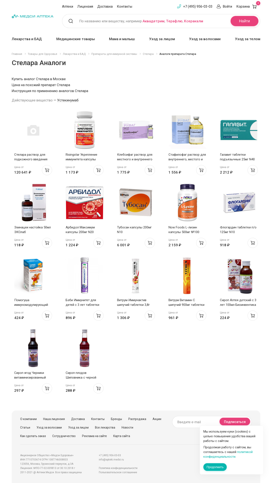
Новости (127, 427)
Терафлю (174, 21)
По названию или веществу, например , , (141, 21)
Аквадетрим (153, 21)
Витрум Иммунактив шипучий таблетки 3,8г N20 (133, 304)
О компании (28, 419)
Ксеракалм (193, 21)
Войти (227, 6)
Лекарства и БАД (27, 39)
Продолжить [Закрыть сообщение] (215, 467)
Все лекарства (105, 427)
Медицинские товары (75, 39)
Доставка (105, 6)
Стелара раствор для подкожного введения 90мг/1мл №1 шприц (30, 159)
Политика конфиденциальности (118, 468)
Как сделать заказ (33, 436)
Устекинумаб (68, 100)
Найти (244, 21)
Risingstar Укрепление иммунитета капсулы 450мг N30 (81, 159)
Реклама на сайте (94, 436)
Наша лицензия (54, 419)
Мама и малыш (122, 39)
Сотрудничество (64, 436)
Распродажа (137, 419)
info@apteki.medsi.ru (111, 459)
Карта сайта (121, 436)
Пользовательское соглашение (118, 472)
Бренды (116, 419)
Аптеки (67, 6)
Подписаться (235, 422)
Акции (157, 419)
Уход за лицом (162, 39)
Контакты (124, 6)
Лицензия (85, 6)
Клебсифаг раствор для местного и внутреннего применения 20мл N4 (134, 159)
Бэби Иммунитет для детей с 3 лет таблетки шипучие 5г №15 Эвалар (83, 304)
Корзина (248, 6)
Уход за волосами (205, 39)
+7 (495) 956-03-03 (197, 6)
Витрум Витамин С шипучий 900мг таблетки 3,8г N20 (186, 304)
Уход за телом (247, 39)
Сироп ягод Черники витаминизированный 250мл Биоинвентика (30, 377)
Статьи (25, 427)
